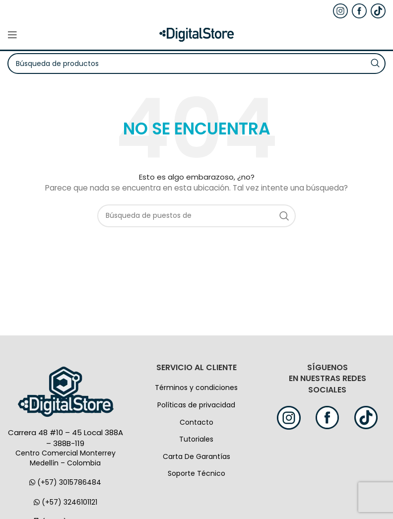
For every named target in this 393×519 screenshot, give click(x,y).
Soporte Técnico (196, 473)
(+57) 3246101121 (65, 502)
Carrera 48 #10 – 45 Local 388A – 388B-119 (65, 438)
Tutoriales (196, 439)
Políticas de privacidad (196, 405)
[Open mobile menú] (12, 35)
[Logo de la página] (196, 34)
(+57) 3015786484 (65, 482)
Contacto (196, 422)
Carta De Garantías (196, 456)
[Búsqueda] (196, 215)
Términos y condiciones (196, 387)
